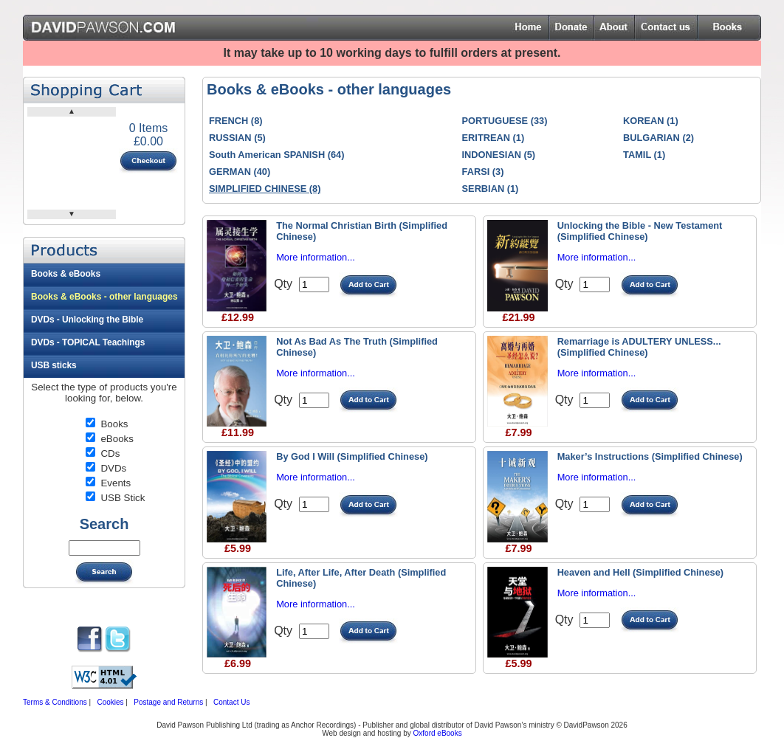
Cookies (110, 702)
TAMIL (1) (644, 154)
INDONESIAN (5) (499, 154)
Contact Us (231, 702)
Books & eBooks (65, 274)
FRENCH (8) (236, 120)
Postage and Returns (168, 702)
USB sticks (54, 365)
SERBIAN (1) (490, 188)
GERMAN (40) (239, 171)
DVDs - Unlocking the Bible (87, 319)
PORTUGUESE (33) (505, 120)
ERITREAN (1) (493, 137)
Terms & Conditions (55, 702)
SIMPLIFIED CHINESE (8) (264, 188)
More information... (315, 257)
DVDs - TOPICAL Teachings (88, 342)
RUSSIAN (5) (237, 137)
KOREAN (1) (650, 120)
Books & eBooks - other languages (104, 297)
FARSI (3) (483, 171)
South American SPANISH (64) (276, 154)
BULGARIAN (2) (658, 137)
